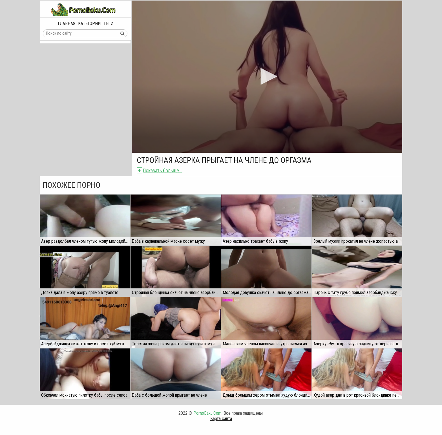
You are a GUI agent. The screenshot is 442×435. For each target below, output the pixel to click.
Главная (66, 23)
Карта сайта (221, 418)
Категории (89, 23)
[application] (267, 77)
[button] (267, 76)
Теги (108, 23)
